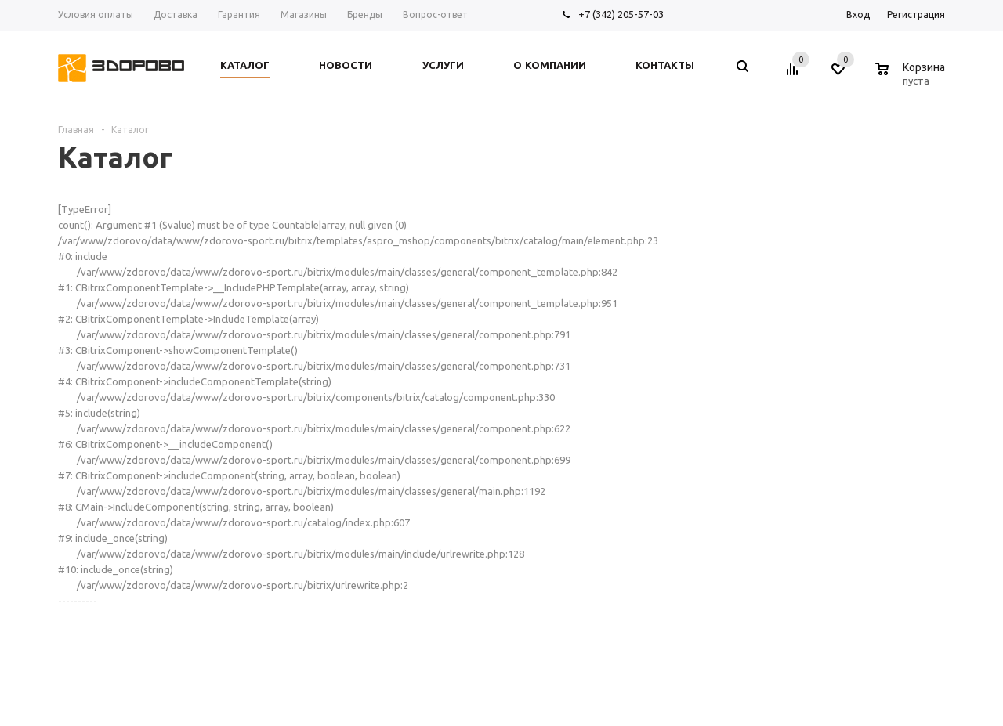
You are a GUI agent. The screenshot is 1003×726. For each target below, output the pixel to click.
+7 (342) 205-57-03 (621, 14)
